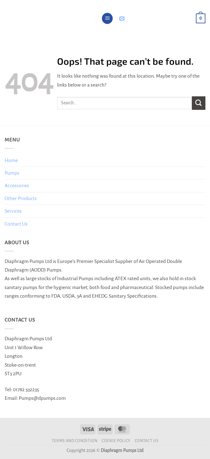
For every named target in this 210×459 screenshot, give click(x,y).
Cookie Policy (116, 441)
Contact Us (16, 224)
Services (13, 211)
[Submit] (198, 103)
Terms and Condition (75, 441)
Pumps (12, 173)
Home (11, 160)
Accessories (17, 185)
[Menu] (107, 18)
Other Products (21, 198)
